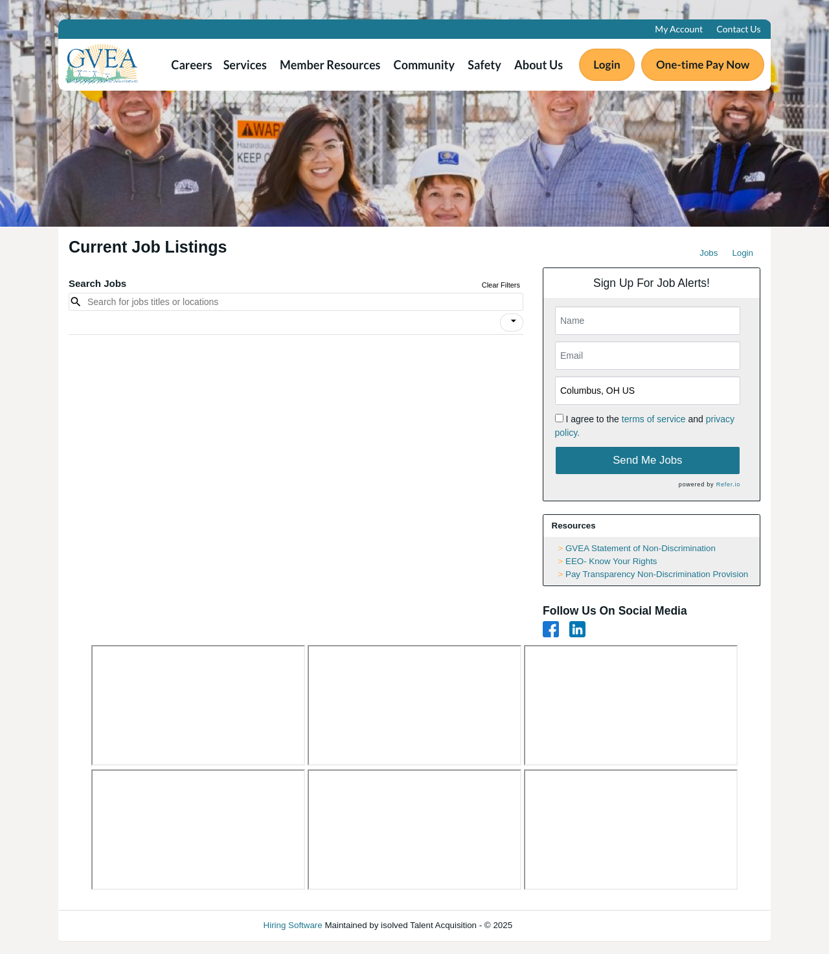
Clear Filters (501, 285)
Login (742, 253)
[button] (511, 322)
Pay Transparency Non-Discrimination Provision (656, 574)
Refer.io (728, 484)
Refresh (551, 925)
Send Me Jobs (647, 460)
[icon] (513, 321)
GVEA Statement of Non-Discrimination (640, 548)
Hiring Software (293, 925)
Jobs (708, 253)
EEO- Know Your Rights (611, 561)
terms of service (654, 419)
